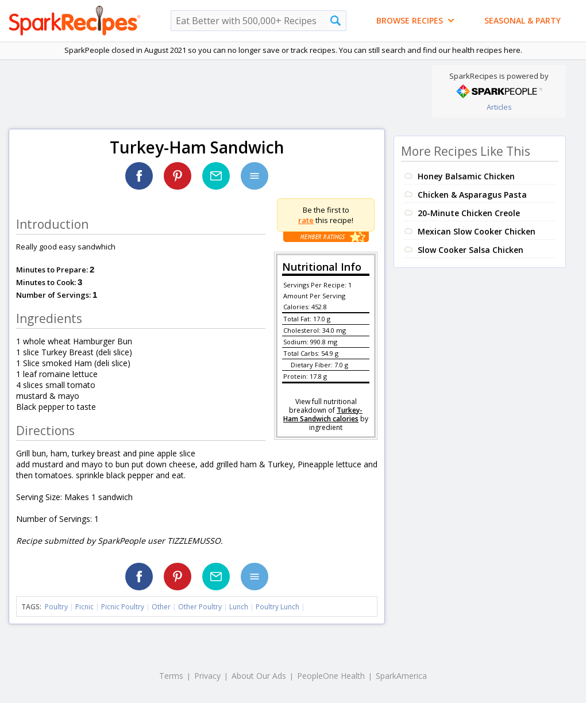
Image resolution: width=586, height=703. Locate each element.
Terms (171, 675)
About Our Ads (259, 675)
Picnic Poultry (122, 607)
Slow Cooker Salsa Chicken (470, 249)
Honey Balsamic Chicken (466, 176)
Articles (499, 107)
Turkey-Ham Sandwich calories (323, 414)
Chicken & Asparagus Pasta (472, 194)
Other (161, 607)
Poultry (56, 607)
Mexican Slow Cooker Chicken (476, 231)
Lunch (238, 607)
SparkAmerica (401, 675)
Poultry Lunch (277, 607)
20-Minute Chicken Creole (469, 213)
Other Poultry (200, 607)
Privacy (207, 675)
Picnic (84, 607)
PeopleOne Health (331, 675)
